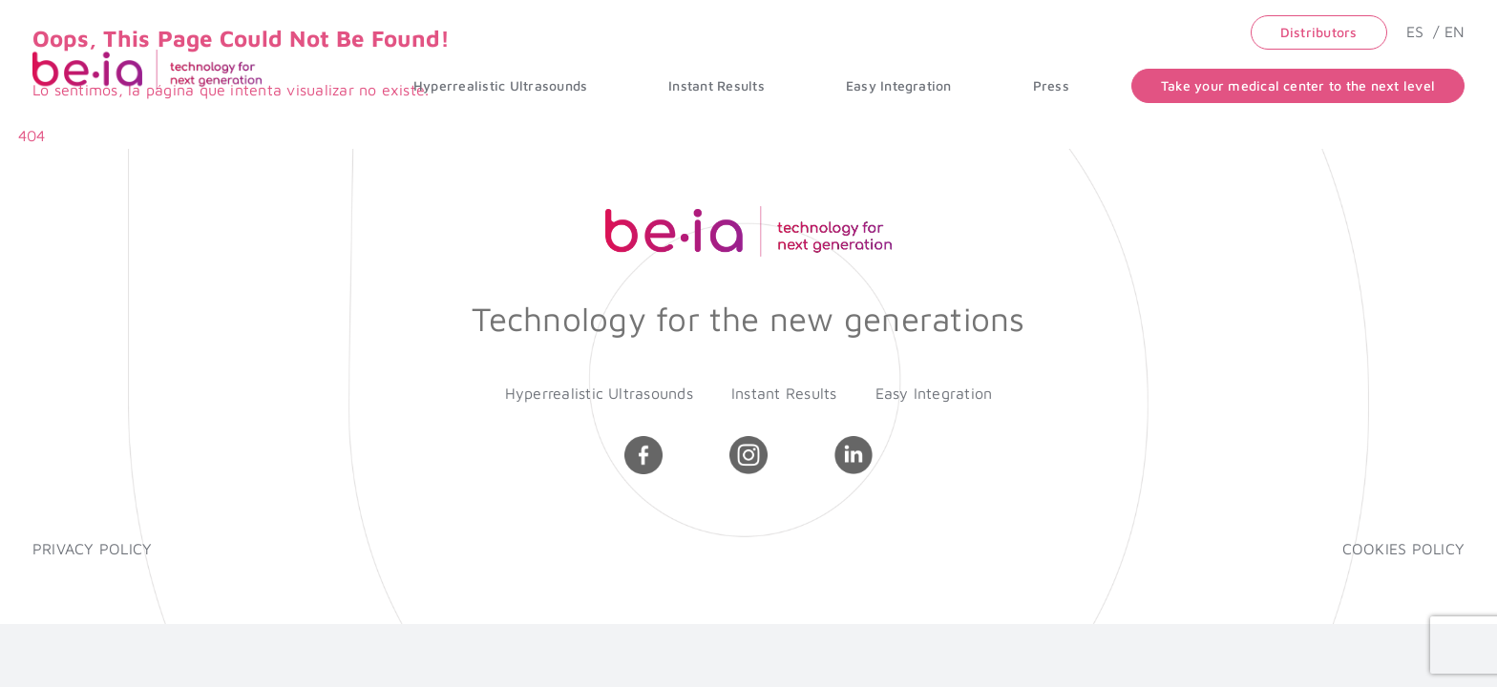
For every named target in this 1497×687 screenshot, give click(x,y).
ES (1417, 31)
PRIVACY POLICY (92, 548)
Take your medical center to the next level (1298, 85)
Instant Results (784, 393)
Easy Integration (934, 393)
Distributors (1319, 32)
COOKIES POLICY (1403, 548)
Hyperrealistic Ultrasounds (599, 393)
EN (1454, 31)
